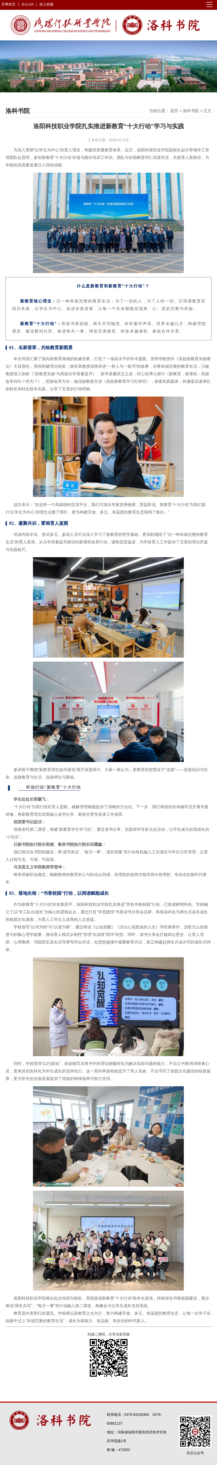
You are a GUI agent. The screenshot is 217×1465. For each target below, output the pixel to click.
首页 (174, 111)
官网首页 (9, 4)
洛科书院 (191, 111)
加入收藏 (46, 4)
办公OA (27, 4)
